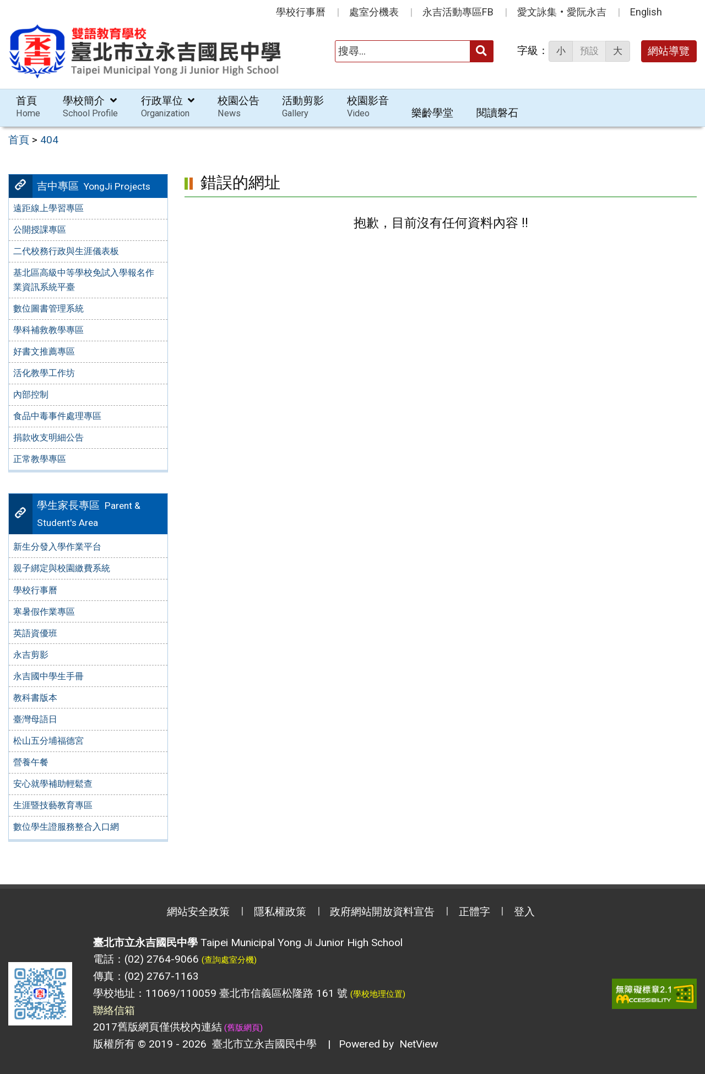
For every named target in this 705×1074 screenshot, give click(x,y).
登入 (524, 911)
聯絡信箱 (114, 1010)
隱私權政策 (280, 911)
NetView (418, 1044)
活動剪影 (303, 106)
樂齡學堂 (432, 112)
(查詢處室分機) (229, 960)
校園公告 (238, 106)
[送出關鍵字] (482, 51)
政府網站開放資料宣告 (382, 911)
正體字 (474, 911)
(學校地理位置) (377, 994)
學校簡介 (90, 106)
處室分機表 (374, 12)
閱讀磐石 (497, 112)
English (646, 12)
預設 (589, 50)
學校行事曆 (301, 12)
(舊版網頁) (242, 1028)
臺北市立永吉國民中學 (262, 1044)
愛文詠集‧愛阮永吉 (561, 12)
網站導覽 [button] (669, 51)
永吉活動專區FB (458, 12)
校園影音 (368, 106)
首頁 (28, 106)
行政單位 (168, 106)
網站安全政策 (198, 911)
